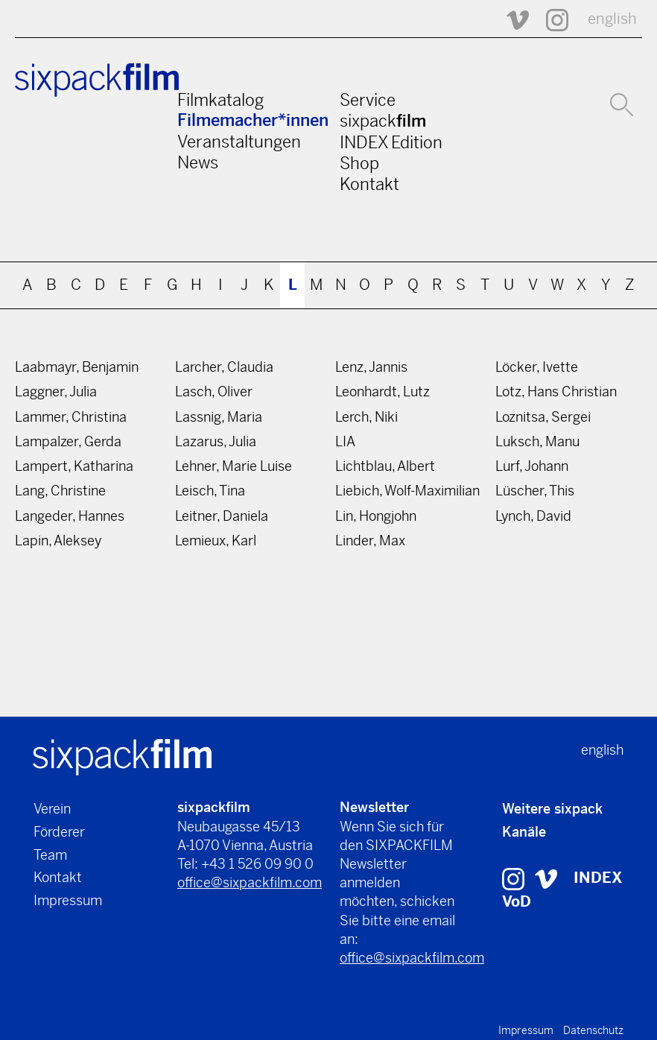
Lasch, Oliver (214, 391)
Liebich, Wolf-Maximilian (407, 490)
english (612, 19)
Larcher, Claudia (224, 366)
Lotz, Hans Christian (556, 391)
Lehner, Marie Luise (233, 466)
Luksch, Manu (537, 441)
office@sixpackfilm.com (249, 882)
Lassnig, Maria (218, 416)
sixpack (383, 120)
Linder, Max (370, 540)
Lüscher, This (534, 490)
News (197, 162)
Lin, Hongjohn (375, 515)
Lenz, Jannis (371, 366)
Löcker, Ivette (536, 366)
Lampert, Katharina (74, 466)
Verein (52, 808)
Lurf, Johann (531, 466)
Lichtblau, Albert (385, 466)
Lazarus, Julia (215, 441)
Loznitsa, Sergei (543, 416)
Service (368, 99)
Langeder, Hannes (69, 515)
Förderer (59, 831)
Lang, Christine (60, 490)
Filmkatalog (220, 99)
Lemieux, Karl (215, 540)
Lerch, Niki (366, 416)
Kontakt (369, 184)
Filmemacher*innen (252, 120)
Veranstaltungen (239, 141)
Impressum (68, 900)
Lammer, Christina (71, 416)
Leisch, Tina (210, 490)
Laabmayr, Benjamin (77, 366)
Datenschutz (593, 1030)
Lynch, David (533, 515)
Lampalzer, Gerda (68, 441)
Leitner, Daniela (221, 515)
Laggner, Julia (56, 391)
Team (50, 854)
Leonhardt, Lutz (382, 391)
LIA (345, 441)
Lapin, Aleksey (58, 540)
